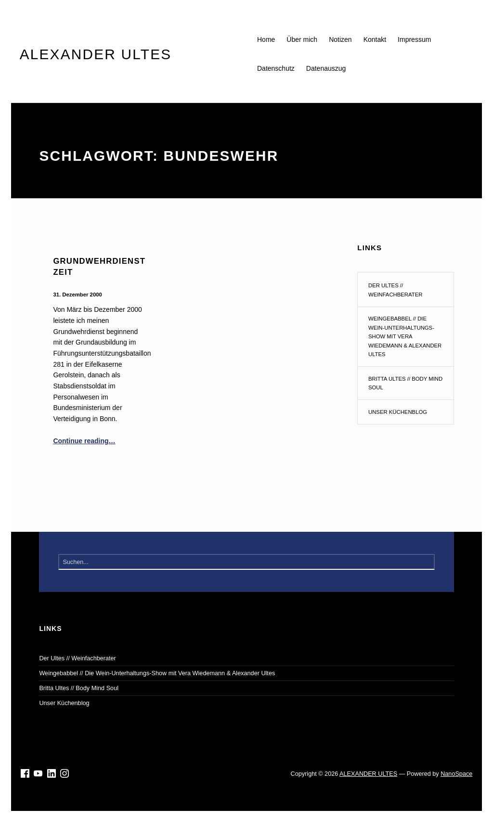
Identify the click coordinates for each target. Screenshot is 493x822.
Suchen (426, 562)
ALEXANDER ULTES (368, 774)
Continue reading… (84, 441)
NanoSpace (456, 774)
